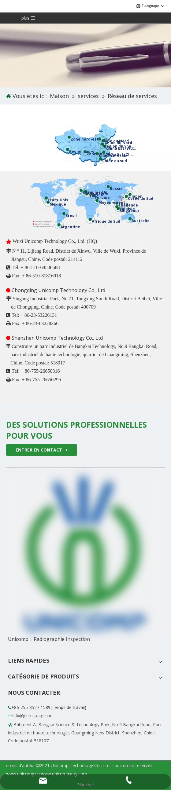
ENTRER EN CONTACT (42, 450)
